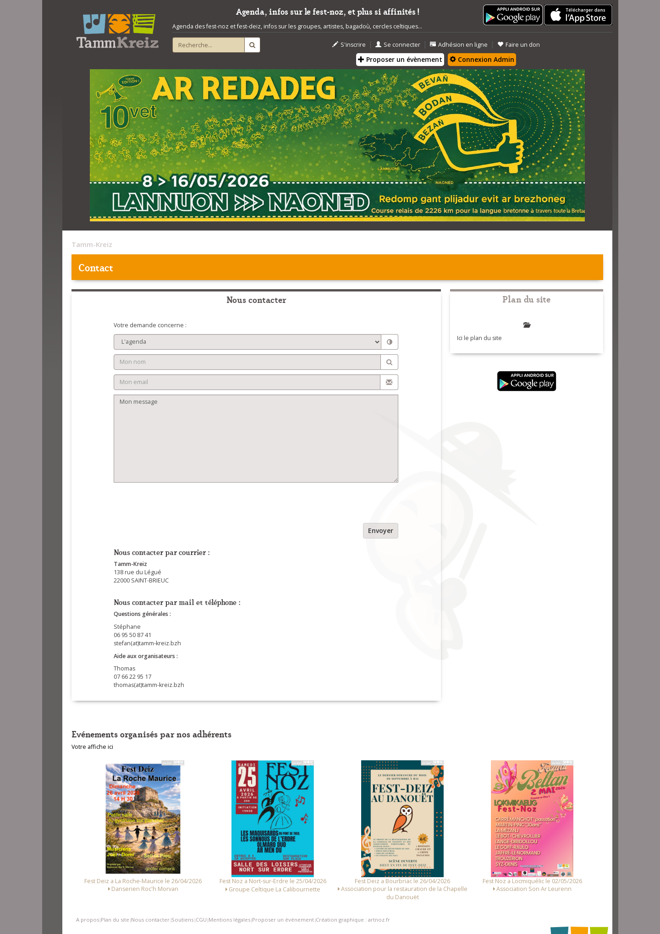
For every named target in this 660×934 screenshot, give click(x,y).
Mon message (256, 439)
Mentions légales (229, 919)
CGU (201, 919)
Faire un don (518, 45)
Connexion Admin (482, 59)
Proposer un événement (283, 919)
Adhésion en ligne (459, 45)
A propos (87, 919)
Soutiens (182, 919)
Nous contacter (150, 919)
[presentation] (183, 505)
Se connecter (397, 45)
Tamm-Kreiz (92, 244)
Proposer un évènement (400, 59)
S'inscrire (349, 45)
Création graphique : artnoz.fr (353, 919)
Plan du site (115, 919)
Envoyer (380, 530)
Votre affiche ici (92, 747)
